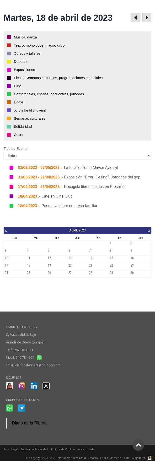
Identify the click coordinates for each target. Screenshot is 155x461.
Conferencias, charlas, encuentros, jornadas (49, 94)
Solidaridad (23, 126)
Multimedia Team (118, 458)
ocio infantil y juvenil (30, 110)
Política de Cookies (63, 449)
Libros (19, 102)
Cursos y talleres (27, 53)
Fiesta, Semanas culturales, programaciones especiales (58, 78)
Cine (17, 86)
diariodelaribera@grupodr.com (37, 365)
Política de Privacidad (34, 449)
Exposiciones (24, 70)
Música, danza (25, 37)
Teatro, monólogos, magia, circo (39, 45)
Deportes (21, 61)
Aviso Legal (11, 449)
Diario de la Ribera (29, 423)
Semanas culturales (29, 118)
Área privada (86, 449)
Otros (18, 135)
